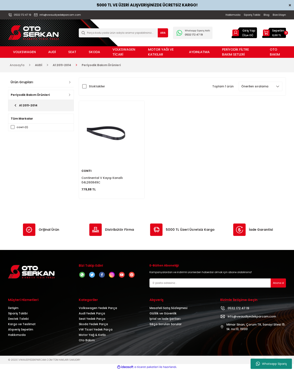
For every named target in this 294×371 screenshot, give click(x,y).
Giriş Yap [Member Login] (248, 31)
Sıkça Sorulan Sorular (165, 325)
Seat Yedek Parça (92, 320)
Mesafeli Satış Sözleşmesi (168, 309)
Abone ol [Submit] (278, 284)
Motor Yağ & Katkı (92, 336)
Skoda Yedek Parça (93, 325)
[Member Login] (235, 32)
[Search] (123, 32)
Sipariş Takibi (17, 314)
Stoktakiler (97, 86)
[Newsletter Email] (217, 284)
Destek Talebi (18, 320)
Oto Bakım (87, 341)
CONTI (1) (23, 127)
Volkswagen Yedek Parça (98, 309)
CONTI (86, 171)
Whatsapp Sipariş (271, 363)
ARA (163, 32)
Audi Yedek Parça (92, 314)
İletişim (13, 309)
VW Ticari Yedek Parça (95, 330)
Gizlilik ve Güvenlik (163, 314)
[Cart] (274, 33)
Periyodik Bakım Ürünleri (101, 65)
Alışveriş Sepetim (20, 330)
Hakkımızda (17, 336)
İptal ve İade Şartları (164, 320)
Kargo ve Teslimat (22, 325)
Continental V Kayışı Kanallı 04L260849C (102, 180)
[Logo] (33, 32)
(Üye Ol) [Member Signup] (247, 35)
